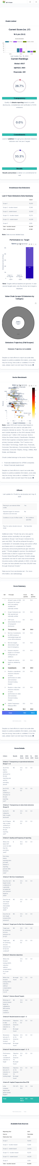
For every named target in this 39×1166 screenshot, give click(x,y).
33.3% (19, 156)
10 (5, 747)
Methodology (17, 766)
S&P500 (17, 68)
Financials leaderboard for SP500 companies (19, 463)
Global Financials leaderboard (14, 465)
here (22, 234)
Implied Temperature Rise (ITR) (19, 1128)
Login (30, 2)
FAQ (25, 766)
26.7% (19, 86)
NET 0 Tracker (7, 2)
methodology (17, 574)
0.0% (19, 122)
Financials (18, 72)
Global (17, 64)
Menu (36, 2)
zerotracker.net (25, 494)
